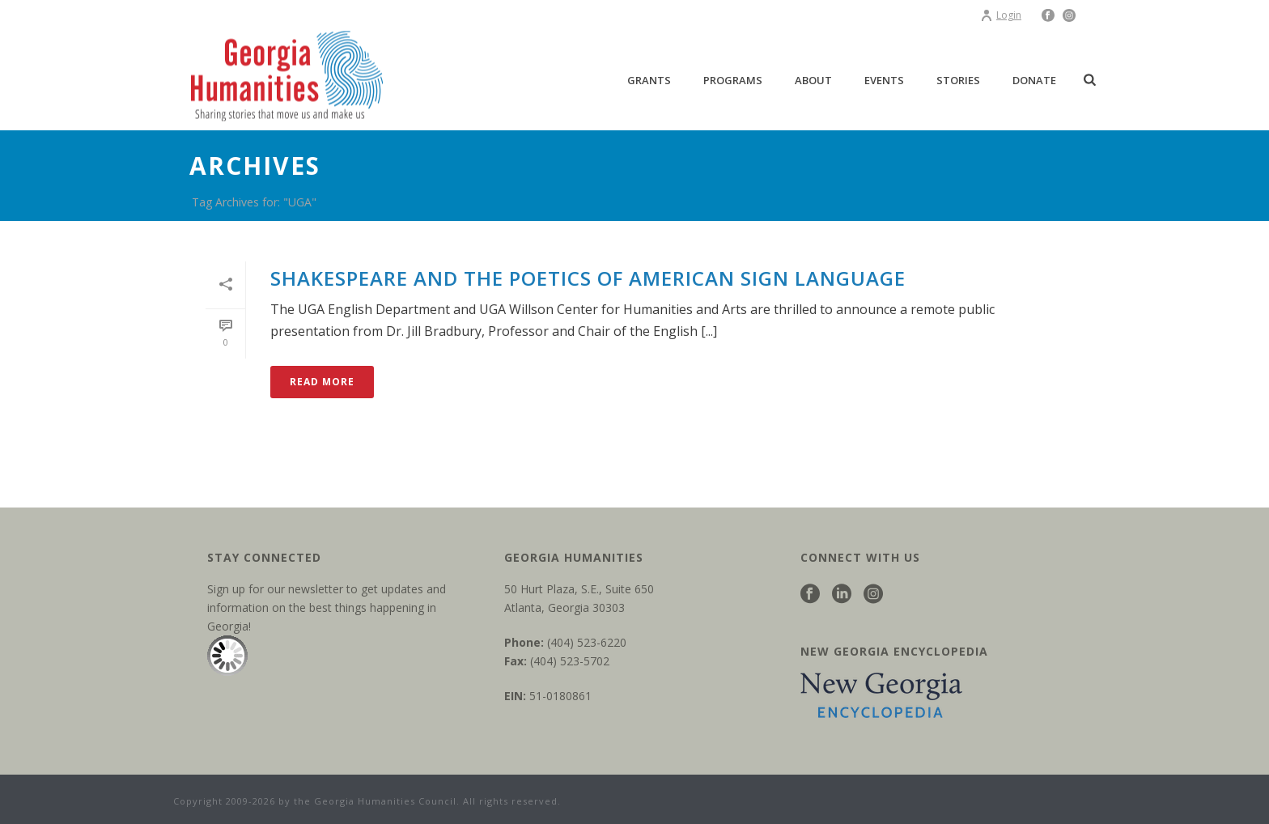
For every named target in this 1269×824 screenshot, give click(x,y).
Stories (958, 80)
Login (1000, 15)
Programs (732, 80)
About (813, 80)
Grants (649, 80)
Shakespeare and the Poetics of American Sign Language (588, 278)
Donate (1034, 80)
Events (884, 80)
